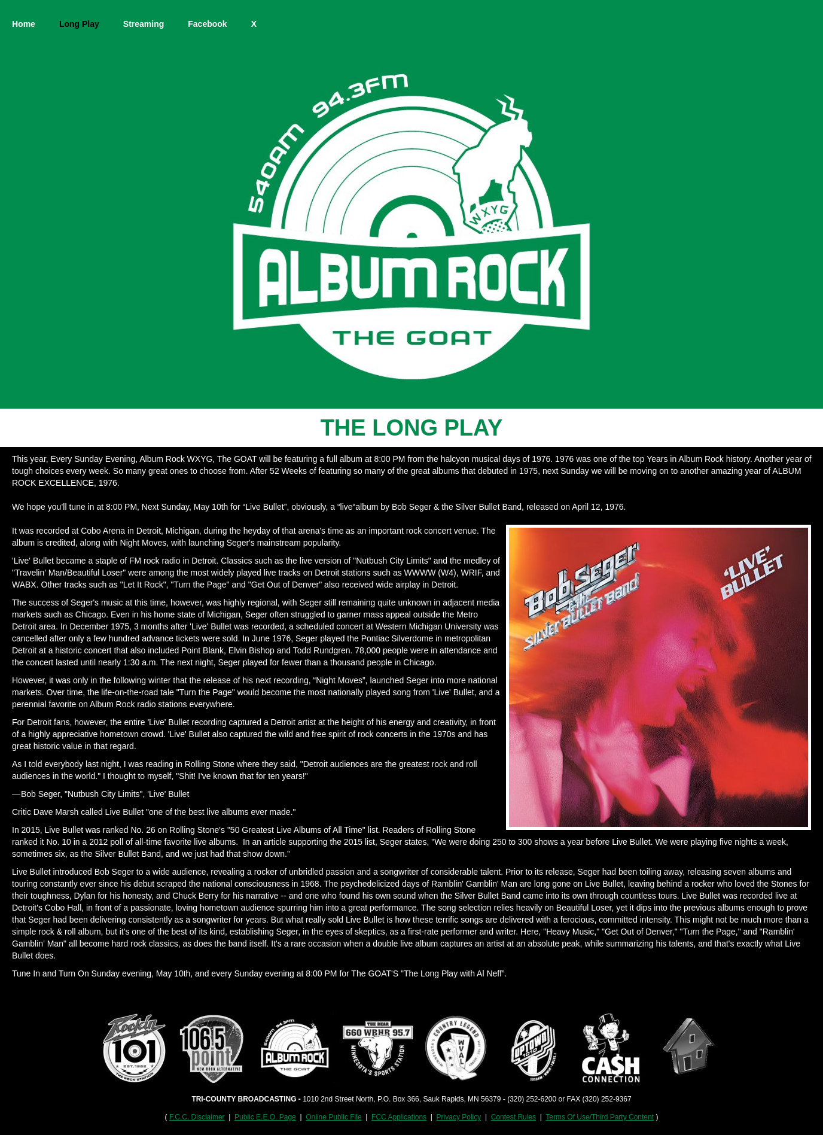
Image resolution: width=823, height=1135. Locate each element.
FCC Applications (398, 1117)
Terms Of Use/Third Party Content (599, 1117)
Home (23, 24)
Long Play (79, 24)
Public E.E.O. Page (265, 1117)
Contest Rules (513, 1117)
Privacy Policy (459, 1117)
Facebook (207, 24)
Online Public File (333, 1117)
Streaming (143, 24)
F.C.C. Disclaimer (197, 1117)
